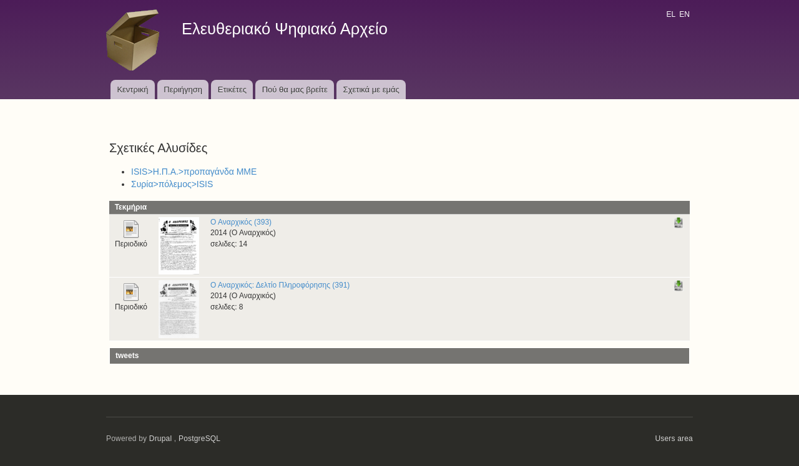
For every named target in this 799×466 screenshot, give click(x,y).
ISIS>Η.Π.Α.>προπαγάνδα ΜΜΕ (194, 172)
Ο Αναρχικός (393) (241, 222)
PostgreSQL (199, 438)
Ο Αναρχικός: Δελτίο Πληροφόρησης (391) (280, 285)
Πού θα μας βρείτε (295, 89)
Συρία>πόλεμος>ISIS (172, 184)
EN (684, 14)
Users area (674, 438)
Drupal (160, 438)
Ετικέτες (232, 89)
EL (670, 14)
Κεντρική (132, 89)
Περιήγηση (183, 89)
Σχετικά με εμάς (371, 89)
